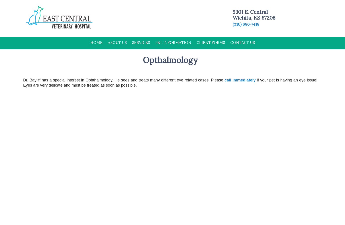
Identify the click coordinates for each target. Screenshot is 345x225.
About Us (117, 42)
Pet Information (173, 42)
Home (96, 42)
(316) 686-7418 (246, 24)
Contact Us (242, 42)
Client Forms (210, 42)
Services (141, 42)
